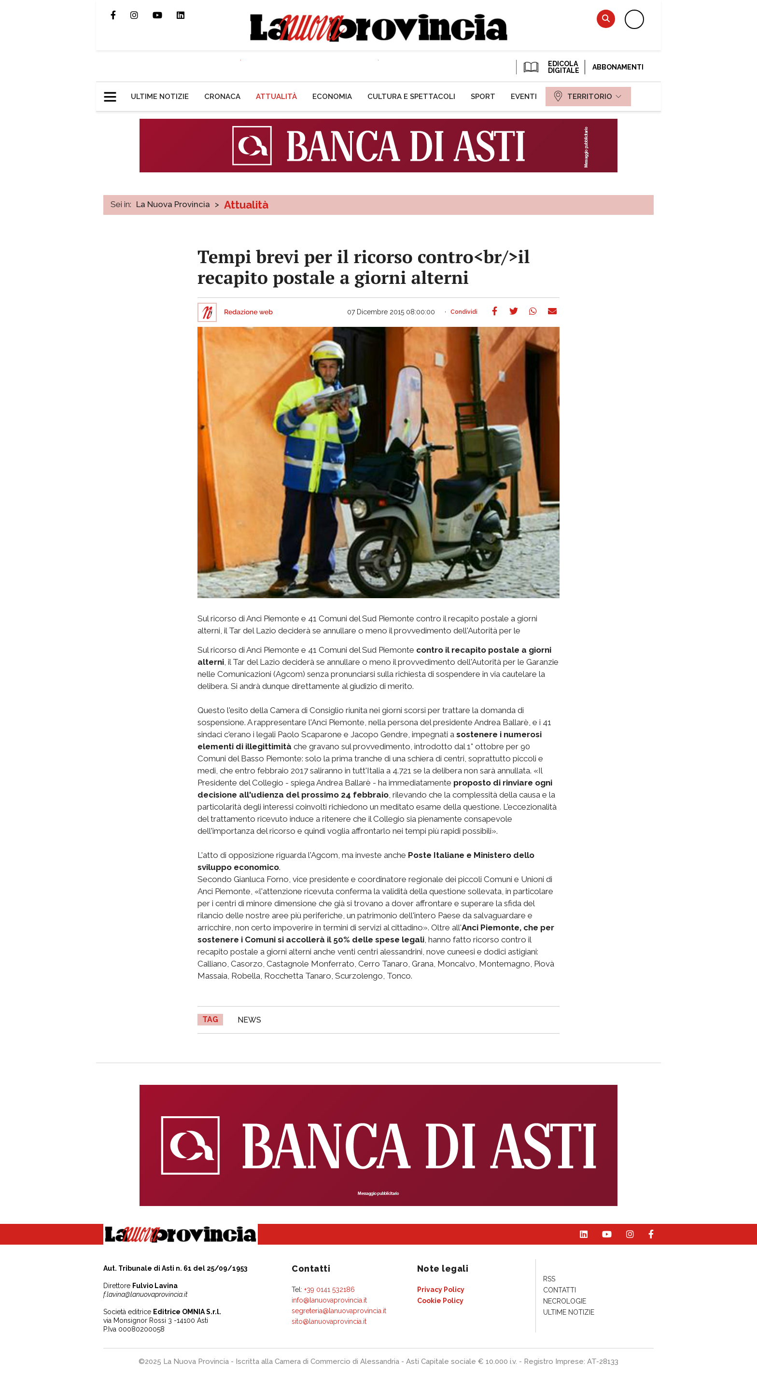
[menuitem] (160, 96)
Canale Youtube (165, 15)
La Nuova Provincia (173, 204)
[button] (113, 92)
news (249, 1019)
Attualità (246, 204)
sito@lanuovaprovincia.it (329, 1321)
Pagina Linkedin (188, 15)
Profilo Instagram (141, 15)
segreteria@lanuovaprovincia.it (339, 1311)
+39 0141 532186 (329, 1289)
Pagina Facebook (120, 15)
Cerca (606, 19)
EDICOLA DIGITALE (550, 67)
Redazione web (248, 312)
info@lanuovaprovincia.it (329, 1300)
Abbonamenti (618, 67)
